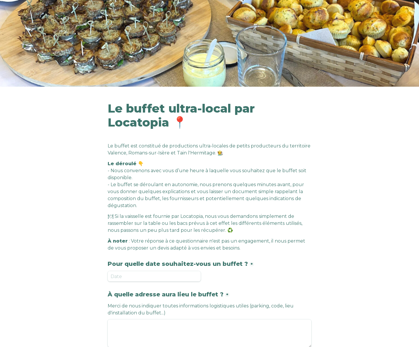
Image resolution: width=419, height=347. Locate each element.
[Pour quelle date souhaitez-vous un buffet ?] (154, 276)
